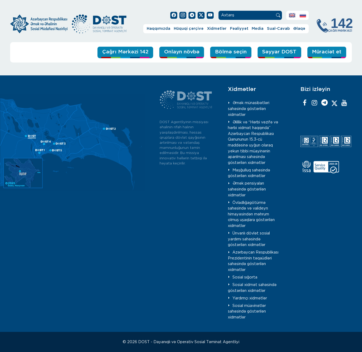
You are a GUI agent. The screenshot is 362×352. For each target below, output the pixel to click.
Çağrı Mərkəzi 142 (125, 52)
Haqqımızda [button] (158, 28)
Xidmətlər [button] (217, 28)
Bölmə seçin (231, 52)
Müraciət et (326, 52)
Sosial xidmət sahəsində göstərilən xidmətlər (252, 287)
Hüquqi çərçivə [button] (188, 28)
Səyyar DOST (279, 52)
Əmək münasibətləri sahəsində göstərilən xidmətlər (248, 108)
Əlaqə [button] (299, 28)
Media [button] (257, 28)
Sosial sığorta (244, 277)
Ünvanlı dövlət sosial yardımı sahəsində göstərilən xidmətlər (249, 239)
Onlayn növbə (181, 52)
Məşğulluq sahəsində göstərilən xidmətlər (249, 173)
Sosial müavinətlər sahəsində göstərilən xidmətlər (247, 311)
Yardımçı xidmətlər (249, 298)
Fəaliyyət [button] (239, 28)
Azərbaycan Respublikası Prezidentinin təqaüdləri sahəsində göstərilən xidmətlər (253, 261)
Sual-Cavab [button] (278, 28)
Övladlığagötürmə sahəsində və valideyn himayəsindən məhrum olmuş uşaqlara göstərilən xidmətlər (251, 214)
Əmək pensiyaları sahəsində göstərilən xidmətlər (247, 189)
